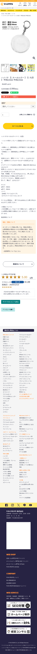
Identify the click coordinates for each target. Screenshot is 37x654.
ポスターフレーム (18, 647)
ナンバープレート (7, 450)
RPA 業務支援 (22, 650)
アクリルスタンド (7, 420)
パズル (5, 381)
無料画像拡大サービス (25, 418)
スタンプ (5, 368)
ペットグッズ (19, 10)
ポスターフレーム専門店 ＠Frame (15, 564)
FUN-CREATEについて (25, 455)
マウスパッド (22, 370)
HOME (2, 13)
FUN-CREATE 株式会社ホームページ (16, 586)
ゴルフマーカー (23, 387)
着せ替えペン (6, 462)
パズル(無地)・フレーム (9, 460)
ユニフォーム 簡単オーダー (10, 434)
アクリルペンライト (8, 348)
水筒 (4, 403)
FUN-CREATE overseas (12, 567)
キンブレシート (7, 350)
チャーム (21, 348)
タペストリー (6, 392)
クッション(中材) (7, 467)
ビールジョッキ (7, 407)
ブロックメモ (22, 350)
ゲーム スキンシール (24, 383)
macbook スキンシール (25, 359)
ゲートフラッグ (7, 354)
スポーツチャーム (7, 438)
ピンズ (21, 345)
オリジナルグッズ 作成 (20, 645)
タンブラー (6, 405)
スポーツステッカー (8, 441)
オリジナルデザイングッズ (26, 398)
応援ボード (6, 341)
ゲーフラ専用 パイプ (8, 476)
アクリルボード (7, 394)
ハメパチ (13, 13)
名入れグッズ (6, 444)
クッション (6, 426)
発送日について (18, 264)
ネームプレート (7, 365)
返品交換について (24, 462)
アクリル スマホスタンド (26, 368)
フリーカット (6, 418)
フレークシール (7, 429)
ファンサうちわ (4, 645)
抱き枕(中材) (6, 469)
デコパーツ (6, 480)
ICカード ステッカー (24, 374)
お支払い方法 (22, 472)
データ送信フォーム (24, 434)
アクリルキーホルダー (9, 422)
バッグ (5, 361)
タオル (5, 356)
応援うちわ (6, 337)
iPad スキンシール (24, 356)
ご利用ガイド (22, 458)
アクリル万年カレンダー (9, 396)
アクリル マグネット (24, 337)
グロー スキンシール (24, 379)
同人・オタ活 (33, 10)
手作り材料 (7, 13)
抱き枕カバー (6, 390)
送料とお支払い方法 (24, 470)
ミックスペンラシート (9, 352)
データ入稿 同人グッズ (25, 394)
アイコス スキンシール (25, 376)
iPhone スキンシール (24, 354)
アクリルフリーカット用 (25, 436)
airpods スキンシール (25, 372)
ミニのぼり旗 (6, 374)
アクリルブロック (7, 385)
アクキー (32, 645)
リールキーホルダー (24, 343)
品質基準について (24, 460)
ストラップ (22, 341)
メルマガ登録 (22, 491)
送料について (22, 474)
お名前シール (6, 372)
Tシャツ (5, 359)
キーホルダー (22, 339)
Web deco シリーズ (8, 334)
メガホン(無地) (7, 471)
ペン (20, 352)
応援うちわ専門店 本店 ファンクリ (15, 558)
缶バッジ (5, 363)
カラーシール (6, 482)
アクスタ (26, 10)
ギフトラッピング (24, 482)
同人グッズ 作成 (10, 647)
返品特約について (6, 217)
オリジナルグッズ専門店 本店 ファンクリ (17, 561)
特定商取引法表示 (11, 583)
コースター (6, 409)
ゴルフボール (22, 390)
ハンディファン (7, 379)
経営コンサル (29, 650)
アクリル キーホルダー (25, 334)
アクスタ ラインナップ (9, 415)
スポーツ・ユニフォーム (9, 432)
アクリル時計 (6, 398)
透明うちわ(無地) (7, 465)
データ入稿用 (22, 452)
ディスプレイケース (8, 478)
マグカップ (6, 401)
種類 (4, 103)
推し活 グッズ (12, 645)
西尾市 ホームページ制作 (13, 650)
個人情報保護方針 (11, 580)
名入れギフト (6, 446)
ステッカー (6, 370)
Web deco (3, 10)
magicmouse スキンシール (26, 361)
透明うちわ (6, 339)
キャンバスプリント (8, 383)
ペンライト (6, 458)
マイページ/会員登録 (24, 497)
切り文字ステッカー (8, 345)
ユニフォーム (11, 10)
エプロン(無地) (7, 473)
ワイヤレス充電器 (24, 365)
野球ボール (22, 392)
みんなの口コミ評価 (24, 489)
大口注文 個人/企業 (24, 396)
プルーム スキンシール (25, 381)
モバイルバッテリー (24, 363)
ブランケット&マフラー (9, 376)
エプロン (5, 412)
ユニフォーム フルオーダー (10, 436)
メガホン (5, 343)
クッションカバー (7, 387)
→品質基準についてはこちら (12, 251)
